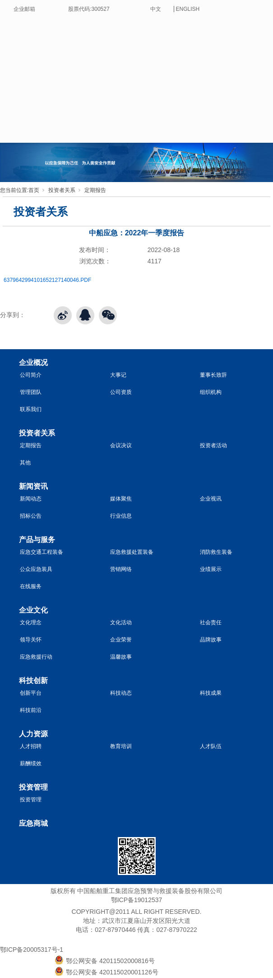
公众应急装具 (36, 569)
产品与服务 (37, 539)
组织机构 (211, 392)
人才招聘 (31, 746)
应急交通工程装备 (41, 552)
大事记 (118, 375)
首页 (33, 190)
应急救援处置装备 (131, 552)
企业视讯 (211, 499)
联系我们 (31, 409)
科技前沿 (31, 710)
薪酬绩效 (31, 763)
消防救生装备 (216, 552)
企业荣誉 (121, 639)
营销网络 (121, 569)
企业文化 (33, 610)
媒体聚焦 (121, 499)
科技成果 (211, 693)
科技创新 (33, 680)
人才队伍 (211, 746)
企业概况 (33, 362)
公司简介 (31, 375)
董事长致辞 (213, 375)
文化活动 (121, 622)
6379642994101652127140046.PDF (47, 280)
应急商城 (33, 823)
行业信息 (121, 516)
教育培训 (121, 746)
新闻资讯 (33, 486)
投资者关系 (61, 190)
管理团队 (31, 392)
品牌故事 (211, 639)
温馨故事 (121, 657)
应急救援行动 (36, 657)
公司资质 (121, 392)
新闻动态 (31, 499)
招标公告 (31, 516)
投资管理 (33, 787)
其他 (25, 462)
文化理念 (31, 622)
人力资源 (33, 734)
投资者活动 (213, 445)
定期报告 (95, 190)
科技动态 (121, 693)
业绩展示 (211, 569)
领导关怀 (31, 639)
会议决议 (121, 445)
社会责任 (211, 622)
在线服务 (31, 586)
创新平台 (31, 693)
